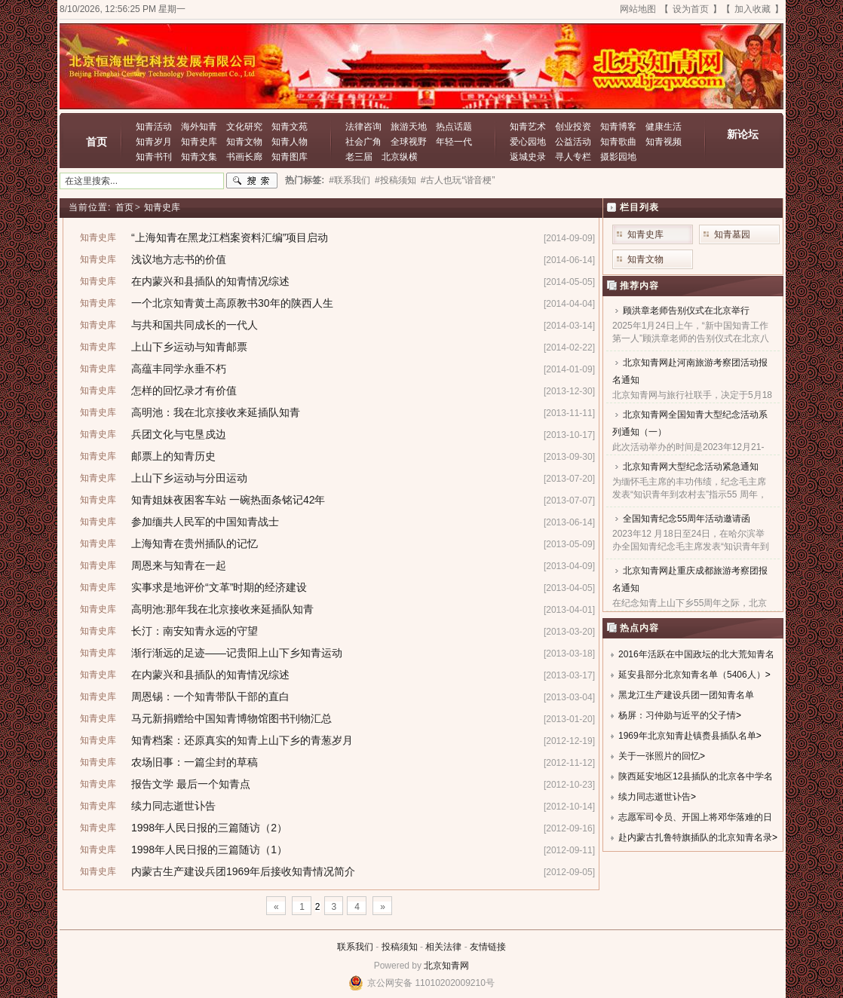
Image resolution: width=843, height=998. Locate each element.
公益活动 (573, 141)
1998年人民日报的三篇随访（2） (209, 828)
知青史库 (199, 141)
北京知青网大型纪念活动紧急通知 (691, 466)
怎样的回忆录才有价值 (184, 390)
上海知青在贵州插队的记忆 (194, 543)
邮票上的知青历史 (173, 456)
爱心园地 (528, 141)
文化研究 (244, 126)
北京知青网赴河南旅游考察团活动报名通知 (690, 371)
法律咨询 (363, 126)
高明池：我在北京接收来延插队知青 (215, 412)
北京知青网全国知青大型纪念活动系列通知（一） (690, 423)
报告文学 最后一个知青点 (190, 784)
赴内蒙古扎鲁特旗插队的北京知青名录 (695, 837)
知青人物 (289, 141)
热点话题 (454, 126)
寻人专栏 (573, 157)
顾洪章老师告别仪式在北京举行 (686, 310)
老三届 (358, 157)
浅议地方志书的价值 (178, 259)
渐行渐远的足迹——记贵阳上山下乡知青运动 (236, 653)
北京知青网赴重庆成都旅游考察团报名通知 (690, 579)
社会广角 (363, 141)
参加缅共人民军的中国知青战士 (205, 522)
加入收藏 (752, 9)
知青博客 (618, 126)
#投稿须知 (395, 180)
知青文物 (244, 141)
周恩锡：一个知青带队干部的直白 (210, 696)
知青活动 (154, 126)
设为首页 (691, 9)
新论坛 (743, 134)
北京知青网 (446, 965)
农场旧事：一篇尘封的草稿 (194, 762)
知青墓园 (732, 234)
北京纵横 (400, 157)
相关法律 (443, 946)
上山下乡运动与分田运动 (189, 478)
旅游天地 (409, 126)
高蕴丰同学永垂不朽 (178, 369)
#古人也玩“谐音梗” (458, 180)
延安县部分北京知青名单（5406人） (691, 674)
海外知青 (199, 126)
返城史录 (528, 157)
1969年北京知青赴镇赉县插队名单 (687, 735)
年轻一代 (454, 141)
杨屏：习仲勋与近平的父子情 (677, 715)
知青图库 (289, 157)
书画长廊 (244, 157)
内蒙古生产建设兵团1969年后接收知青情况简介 (243, 871)
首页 (96, 142)
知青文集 (199, 157)
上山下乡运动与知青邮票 (189, 347)
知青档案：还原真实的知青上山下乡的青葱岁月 (242, 740)
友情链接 (488, 946)
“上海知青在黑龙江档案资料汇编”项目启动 (229, 237)
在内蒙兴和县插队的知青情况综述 (210, 281)
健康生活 (663, 126)
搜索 (251, 181)
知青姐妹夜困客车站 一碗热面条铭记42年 (228, 500)
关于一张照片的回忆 (659, 756)
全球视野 (409, 141)
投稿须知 (400, 946)
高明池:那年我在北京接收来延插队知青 (222, 609)
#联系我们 (349, 180)
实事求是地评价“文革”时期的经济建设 (219, 587)
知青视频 (663, 141)
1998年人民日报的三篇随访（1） (209, 849)
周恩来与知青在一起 (178, 565)
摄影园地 (618, 157)
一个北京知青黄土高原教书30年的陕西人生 (232, 303)
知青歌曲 (618, 141)
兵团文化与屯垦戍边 (178, 434)
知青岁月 (154, 141)
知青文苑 (289, 126)
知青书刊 (154, 157)
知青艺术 (528, 126)
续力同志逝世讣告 (173, 806)
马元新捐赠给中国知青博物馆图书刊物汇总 (231, 718)
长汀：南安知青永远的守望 (194, 631)
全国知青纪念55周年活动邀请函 (686, 518)
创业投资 (573, 126)
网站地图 (638, 9)
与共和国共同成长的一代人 (194, 325)
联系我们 (355, 946)
